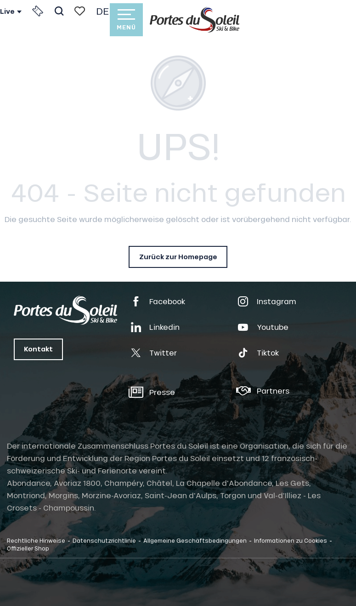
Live (7, 11)
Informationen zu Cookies (290, 540)
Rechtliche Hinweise (36, 540)
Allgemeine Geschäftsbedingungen (195, 540)
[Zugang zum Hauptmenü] (126, 19)
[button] (59, 11)
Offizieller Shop (28, 548)
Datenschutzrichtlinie (104, 540)
